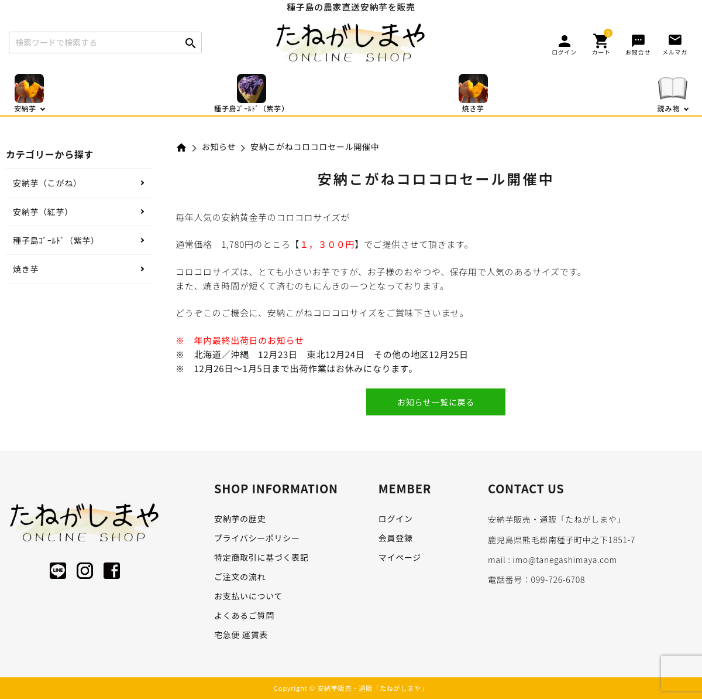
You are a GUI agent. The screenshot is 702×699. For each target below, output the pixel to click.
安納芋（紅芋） (43, 211)
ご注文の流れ (240, 576)
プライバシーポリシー (257, 538)
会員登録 (395, 538)
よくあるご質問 (244, 615)
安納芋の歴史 (240, 518)
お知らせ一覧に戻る (435, 402)
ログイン (395, 518)
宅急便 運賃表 (241, 634)
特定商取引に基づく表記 (261, 557)
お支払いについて (248, 596)
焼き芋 (26, 269)
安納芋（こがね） (47, 183)
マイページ (399, 557)
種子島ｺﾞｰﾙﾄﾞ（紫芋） (56, 240)
